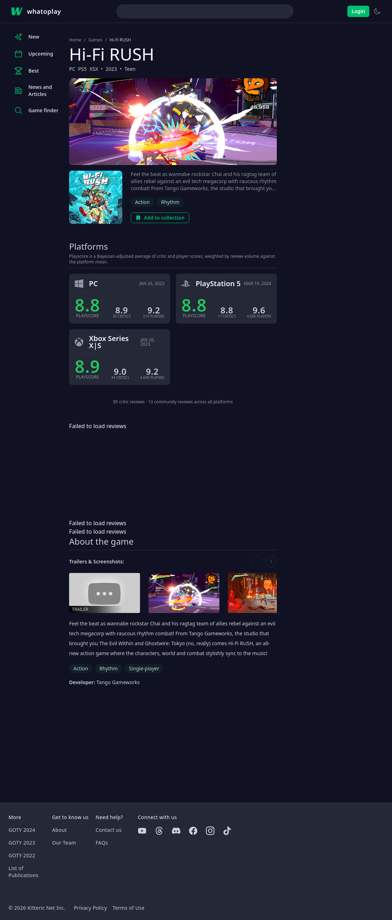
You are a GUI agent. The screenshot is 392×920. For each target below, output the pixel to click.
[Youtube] (142, 831)
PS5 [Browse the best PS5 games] (82, 69)
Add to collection (160, 217)
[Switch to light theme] (377, 11)
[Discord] (176, 831)
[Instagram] (210, 831)
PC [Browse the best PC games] (72, 69)
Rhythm (170, 202)
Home (75, 40)
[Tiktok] (227, 831)
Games (95, 40)
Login (358, 11)
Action (142, 202)
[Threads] (159, 831)
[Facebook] (193, 831)
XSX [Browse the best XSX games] (94, 69)
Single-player (144, 668)
